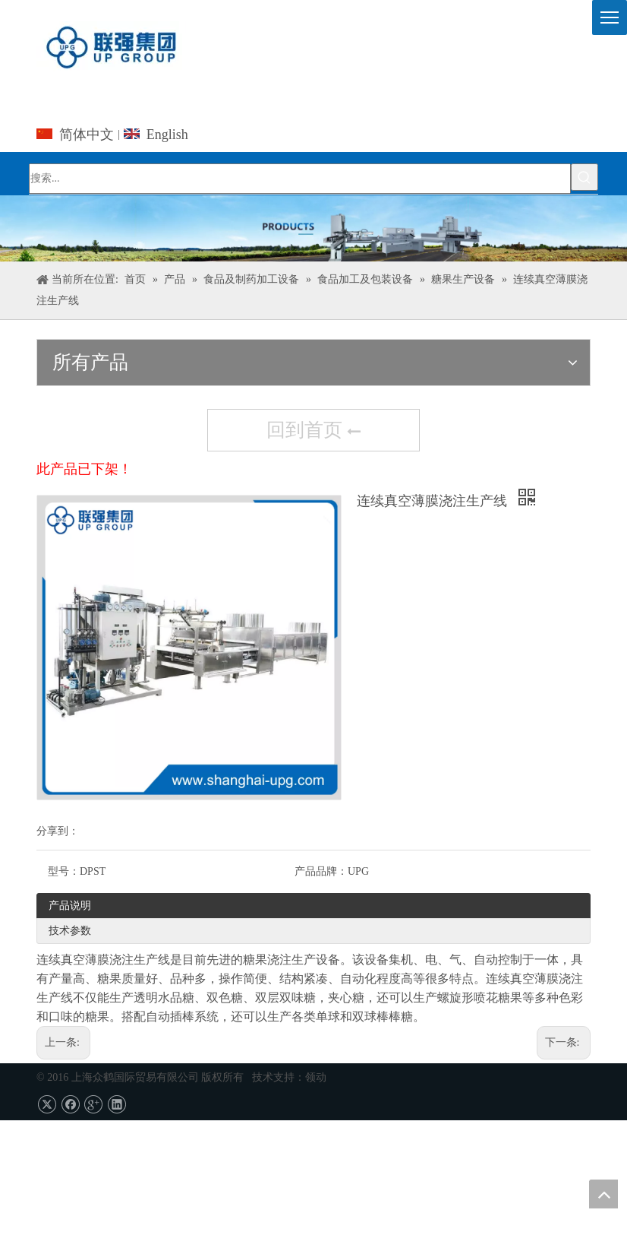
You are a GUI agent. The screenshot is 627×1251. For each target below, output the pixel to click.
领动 (315, 1077)
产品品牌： (321, 871)
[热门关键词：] (584, 177)
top (603, 1194)
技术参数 (70, 930)
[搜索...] (300, 178)
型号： (64, 871)
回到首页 (313, 432)
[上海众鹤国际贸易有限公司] (313, 228)
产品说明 (70, 905)
